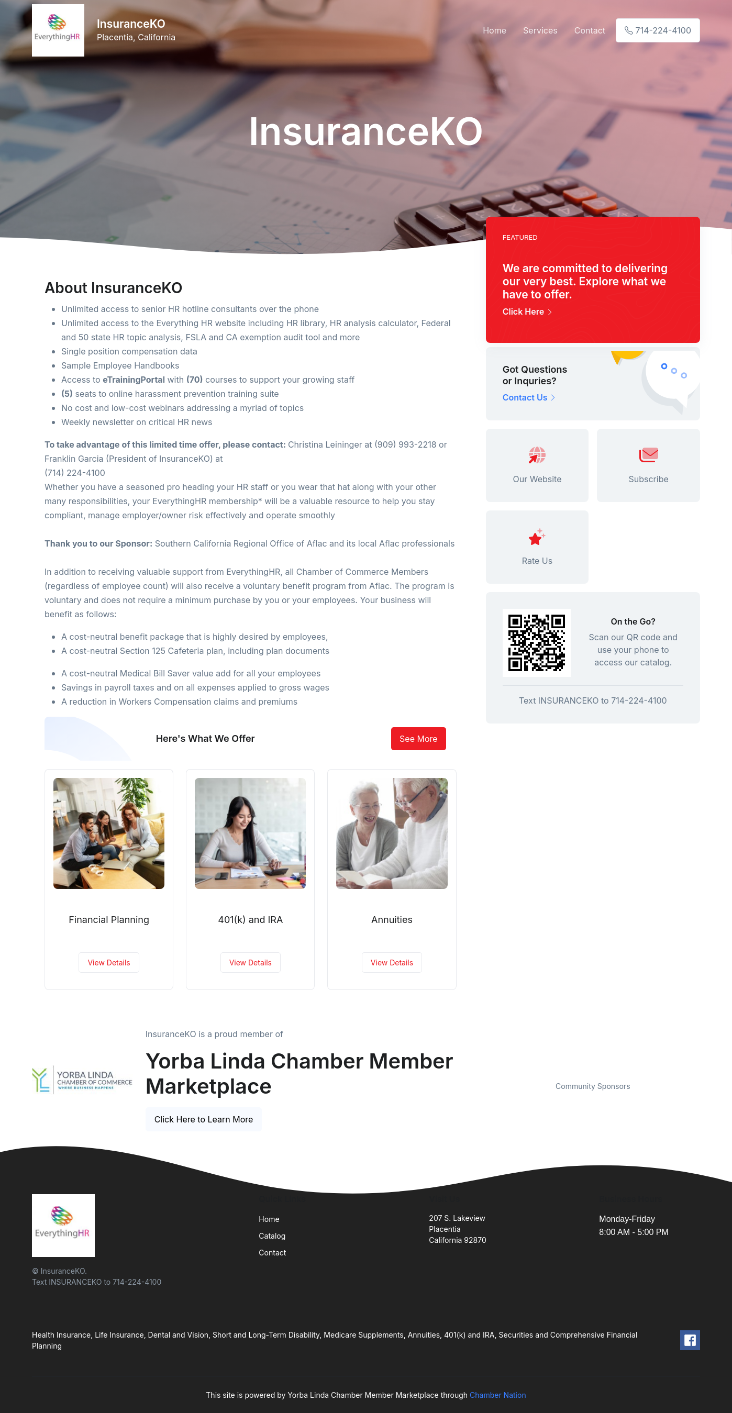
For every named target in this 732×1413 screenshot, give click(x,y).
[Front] (60, 30)
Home (494, 30)
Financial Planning (109, 919)
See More (419, 738)
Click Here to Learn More (203, 1119)
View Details (108, 962)
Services (540, 30)
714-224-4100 (658, 30)
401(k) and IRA (250, 919)
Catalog (272, 1235)
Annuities (392, 919)
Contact (589, 30)
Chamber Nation (498, 1394)
